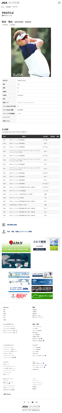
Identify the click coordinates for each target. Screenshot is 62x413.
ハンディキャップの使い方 (9, 349)
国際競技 (34, 313)
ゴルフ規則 (34, 328)
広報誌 (4, 319)
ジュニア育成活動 (36, 349)
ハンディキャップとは (8, 347)
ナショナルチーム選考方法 (9, 328)
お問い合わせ (35, 353)
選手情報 (8, 6)
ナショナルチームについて (9, 326)
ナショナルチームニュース (9, 366)
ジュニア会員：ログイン (37, 367)
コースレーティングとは (8, 355)
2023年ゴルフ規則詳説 (37, 340)
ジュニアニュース (7, 372)
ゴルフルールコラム (36, 326)
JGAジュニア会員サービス (38, 355)
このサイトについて (36, 384)
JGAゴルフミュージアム (8, 387)
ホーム (2, 6)
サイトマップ (35, 380)
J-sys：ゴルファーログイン (38, 365)
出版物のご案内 (35, 336)
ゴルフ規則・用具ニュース (9, 368)
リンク (33, 378)
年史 (4, 317)
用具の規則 (34, 332)
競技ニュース (6, 374)
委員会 (4, 313)
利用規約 (34, 386)
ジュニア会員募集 (36, 347)
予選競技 (34, 311)
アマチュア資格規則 (36, 330)
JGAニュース (6, 364)
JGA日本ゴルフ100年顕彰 (9, 389)
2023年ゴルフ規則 (36, 338)
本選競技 (34, 309)
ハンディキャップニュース (9, 370)
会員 (4, 315)
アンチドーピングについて (9, 385)
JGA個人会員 (35, 369)
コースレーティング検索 (8, 357)
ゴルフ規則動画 (35, 334)
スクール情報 (35, 351)
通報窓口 (34, 388)
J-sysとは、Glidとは (7, 353)
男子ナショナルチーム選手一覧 (10, 330)
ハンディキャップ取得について (10, 351)
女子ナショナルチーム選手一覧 (10, 332)
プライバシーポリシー (37, 382)
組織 (4, 309)
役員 (4, 311)
